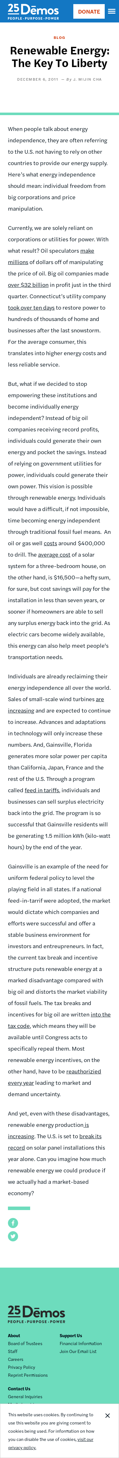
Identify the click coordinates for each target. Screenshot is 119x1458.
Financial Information (81, 1343)
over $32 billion (28, 284)
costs (50, 543)
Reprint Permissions (28, 1375)
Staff (12, 1351)
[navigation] (112, 11)
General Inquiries (25, 1396)
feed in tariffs (42, 790)
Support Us (71, 1335)
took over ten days (31, 307)
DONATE (89, 11)
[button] (13, 1223)
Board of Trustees (25, 1343)
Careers (15, 1359)
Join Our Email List (78, 1351)
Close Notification (107, 1431)
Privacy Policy (21, 1367)
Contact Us (19, 1388)
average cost (54, 554)
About (14, 1335)
